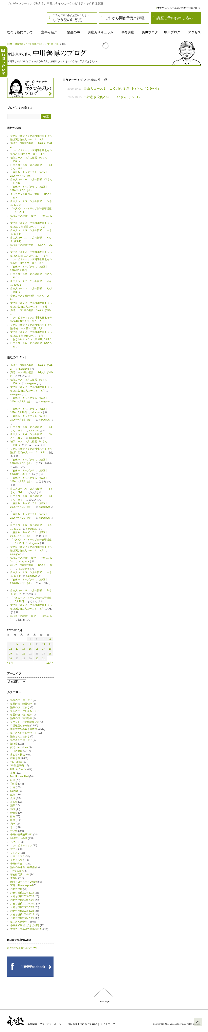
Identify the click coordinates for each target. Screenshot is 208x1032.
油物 (12, 809)
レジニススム (17, 856)
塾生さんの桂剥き (20, 736)
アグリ (14, 849)
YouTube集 (16, 761)
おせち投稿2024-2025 (22, 914)
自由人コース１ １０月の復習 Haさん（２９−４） (124, 88)
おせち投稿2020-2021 (22, 900)
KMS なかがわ (18, 769)
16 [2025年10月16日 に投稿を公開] (37, 648)
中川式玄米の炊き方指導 (23, 729)
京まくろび (16, 860)
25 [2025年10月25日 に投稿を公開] (50, 653)
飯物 (12, 820)
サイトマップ (108, 1024)
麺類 (12, 805)
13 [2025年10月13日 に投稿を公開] (17, 648)
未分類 (14, 878)
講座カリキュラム (100, 32)
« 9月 (10, 662)
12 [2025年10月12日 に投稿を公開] (10, 648)
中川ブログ (172, 32)
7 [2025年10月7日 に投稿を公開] (23, 644)
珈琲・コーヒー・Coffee (23, 881)
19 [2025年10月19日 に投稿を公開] (10, 653)
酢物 (12, 816)
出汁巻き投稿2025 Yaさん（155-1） (113, 97)
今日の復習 (16, 751)
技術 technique (19, 747)
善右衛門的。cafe (19, 874)
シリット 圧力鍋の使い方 (24, 722)
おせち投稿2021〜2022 (23, 903)
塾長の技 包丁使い (21, 700)
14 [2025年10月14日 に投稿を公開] (23, 648)
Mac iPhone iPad (19, 776)
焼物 (12, 794)
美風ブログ (150, 32)
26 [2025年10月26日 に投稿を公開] (10, 658)
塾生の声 (73, 32)
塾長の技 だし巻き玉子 (23, 711)
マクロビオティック (21, 845)
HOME (10, 44)
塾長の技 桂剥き (20, 707)
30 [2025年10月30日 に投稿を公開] (37, 658)
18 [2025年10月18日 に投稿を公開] (50, 648)
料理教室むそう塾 (20, 725)
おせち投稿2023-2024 (22, 910)
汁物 (12, 787)
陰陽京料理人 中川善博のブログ (29, 44)
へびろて (15, 841)
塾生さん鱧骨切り (20, 921)
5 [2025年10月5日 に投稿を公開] (10, 644)
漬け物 (14, 743)
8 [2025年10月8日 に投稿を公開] (30, 644)
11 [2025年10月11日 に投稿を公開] (50, 644)
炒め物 (14, 812)
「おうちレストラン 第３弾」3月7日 (31, 339)
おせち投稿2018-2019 (22, 892)
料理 (12, 780)
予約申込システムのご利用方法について (179, 7)
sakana (14, 791)
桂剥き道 (15, 758)
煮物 (12, 798)
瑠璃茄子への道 (18, 838)
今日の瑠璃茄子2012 (21, 834)
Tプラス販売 (17, 870)
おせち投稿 (16, 889)
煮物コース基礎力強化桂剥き (26, 929)
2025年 (50, 44)
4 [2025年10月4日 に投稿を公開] (50, 639)
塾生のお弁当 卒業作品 (23, 867)
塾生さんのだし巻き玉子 (23, 732)
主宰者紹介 (49, 32)
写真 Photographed (21, 885)
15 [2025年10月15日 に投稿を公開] (30, 648)
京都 (12, 772)
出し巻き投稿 (17, 754)
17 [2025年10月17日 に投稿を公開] (43, 648)
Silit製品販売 (17, 765)
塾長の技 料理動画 (21, 718)
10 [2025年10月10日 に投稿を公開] (43, 644)
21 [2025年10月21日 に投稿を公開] (23, 653)
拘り (12, 823)
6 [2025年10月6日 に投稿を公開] (17, 644)
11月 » (50, 662)
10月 (57, 44)
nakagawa (23, 368)
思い (12, 827)
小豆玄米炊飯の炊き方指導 (24, 925)
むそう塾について (20, 32)
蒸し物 (14, 801)
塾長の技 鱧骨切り (21, 703)
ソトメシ (15, 852)
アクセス (194, 32)
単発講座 (127, 32)
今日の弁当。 (17, 863)
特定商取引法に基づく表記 (82, 1024)
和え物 (14, 783)
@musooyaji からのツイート (22, 947)
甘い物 (14, 831)
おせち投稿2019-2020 (22, 896)
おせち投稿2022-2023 (22, 907)
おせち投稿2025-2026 (22, 918)
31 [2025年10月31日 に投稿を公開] (43, 658)
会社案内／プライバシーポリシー (45, 1024)
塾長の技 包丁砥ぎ (21, 714)
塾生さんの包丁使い (21, 740)
